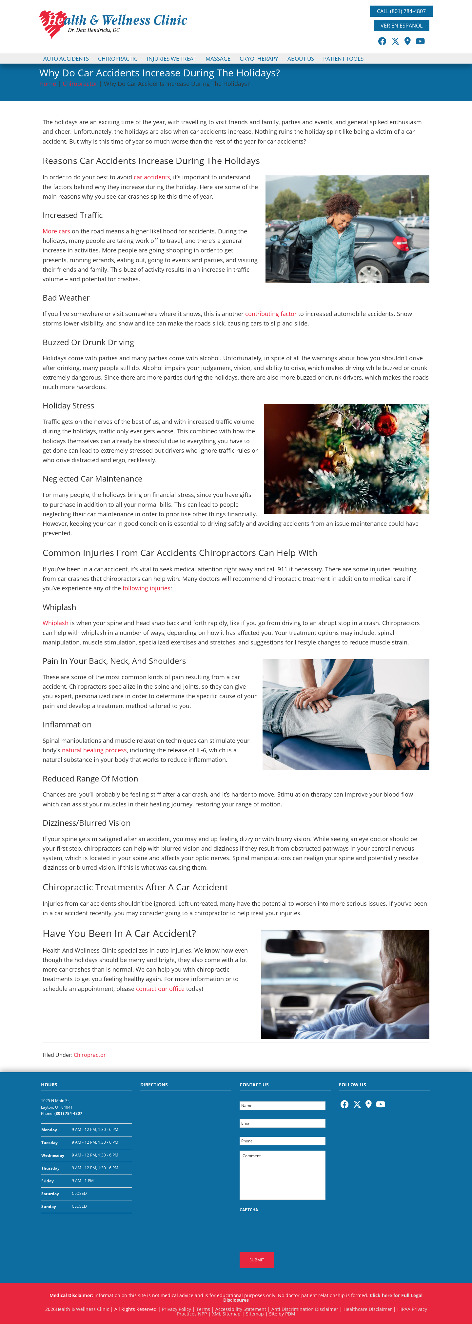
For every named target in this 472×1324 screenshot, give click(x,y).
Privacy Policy (176, 1307)
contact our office (160, 989)
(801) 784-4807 (68, 1113)
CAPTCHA (249, 1210)
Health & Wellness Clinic (82, 1307)
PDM (290, 1312)
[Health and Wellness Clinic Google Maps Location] (185, 1154)
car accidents (152, 177)
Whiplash (56, 623)
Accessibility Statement (240, 1307)
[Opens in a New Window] (382, 41)
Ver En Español (402, 25)
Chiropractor (80, 84)
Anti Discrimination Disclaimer (304, 1307)
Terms (203, 1307)
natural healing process (94, 750)
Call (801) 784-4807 (401, 11)
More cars (56, 231)
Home (47, 84)
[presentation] (289, 1228)
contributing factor (271, 314)
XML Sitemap (226, 1312)
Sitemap (255, 1312)
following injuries (145, 588)
